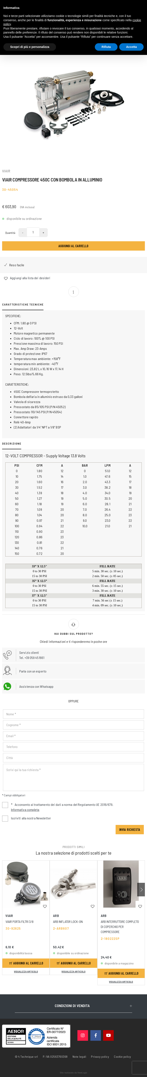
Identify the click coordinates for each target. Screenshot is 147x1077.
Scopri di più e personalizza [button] (29, 47)
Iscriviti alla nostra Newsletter (31, 818)
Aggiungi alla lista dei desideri (27, 278)
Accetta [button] (131, 47)
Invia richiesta (129, 829)
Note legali (79, 1056)
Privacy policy (100, 1056)
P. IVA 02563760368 (55, 1056)
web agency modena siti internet (73, 1072)
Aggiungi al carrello (73, 246)
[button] (141, 889)
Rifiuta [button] (106, 47)
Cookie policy (122, 1056)
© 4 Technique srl (26, 1056)
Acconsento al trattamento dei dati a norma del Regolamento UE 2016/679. (57, 807)
